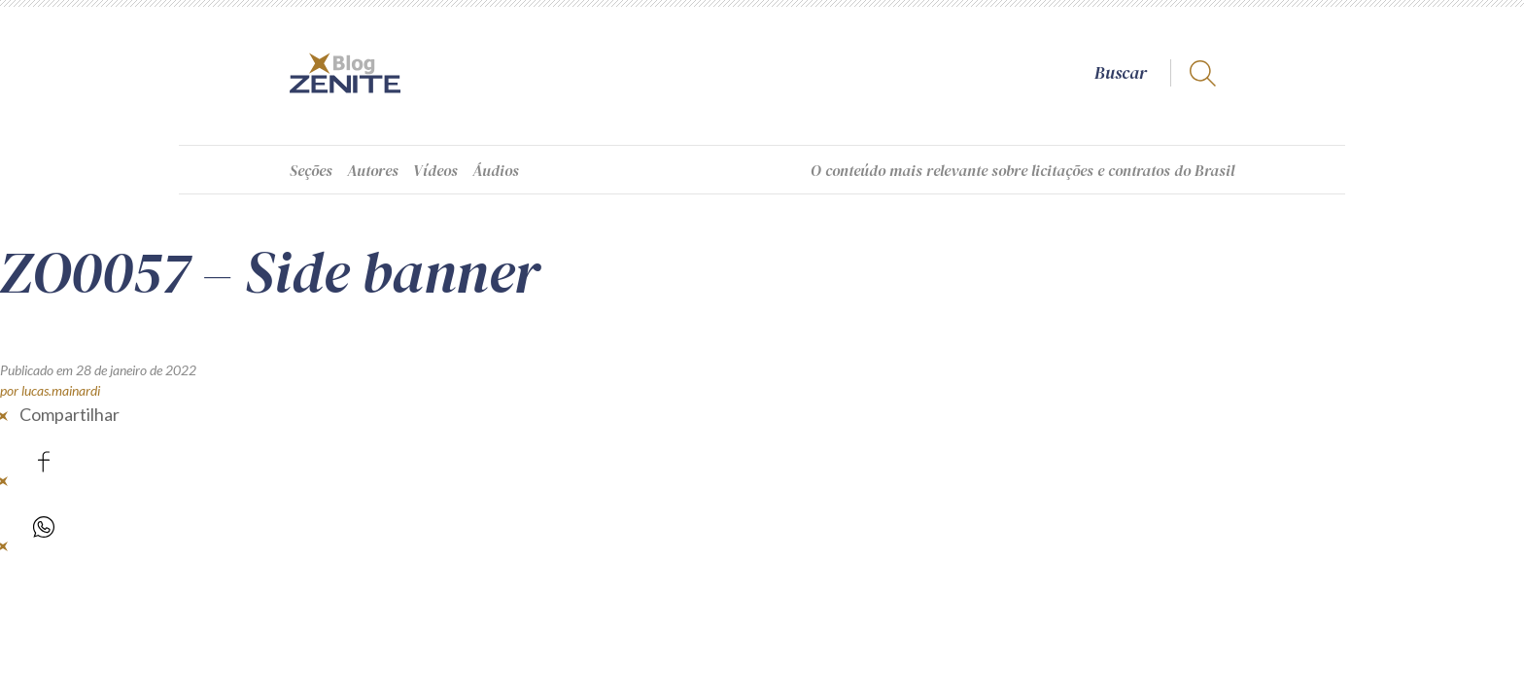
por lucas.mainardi (50, 390)
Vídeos (435, 170)
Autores (372, 170)
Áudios (495, 170)
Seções (311, 170)
